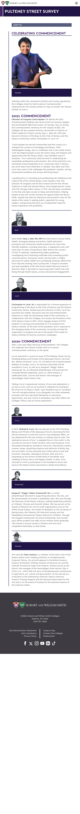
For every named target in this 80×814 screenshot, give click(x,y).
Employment (49, 636)
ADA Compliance (28, 633)
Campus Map (49, 630)
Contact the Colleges (53, 633)
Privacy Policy (30, 636)
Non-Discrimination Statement (22, 630)
